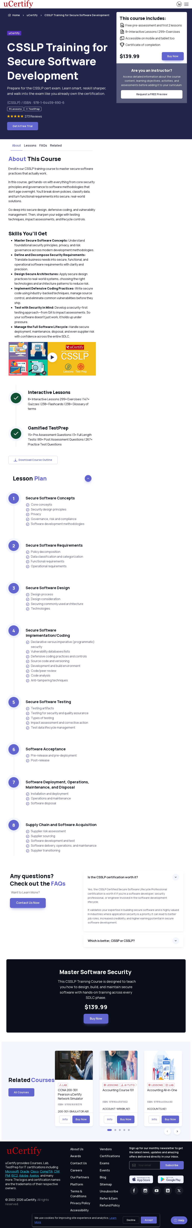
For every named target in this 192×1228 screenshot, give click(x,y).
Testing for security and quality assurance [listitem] (57, 713)
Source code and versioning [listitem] (47, 661)
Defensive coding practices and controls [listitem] (56, 656)
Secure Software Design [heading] (48, 587)
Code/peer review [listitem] (41, 671)
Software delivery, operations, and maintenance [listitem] (61, 845)
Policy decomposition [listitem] (43, 552)
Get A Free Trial (23, 126)
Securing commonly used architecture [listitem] (54, 604)
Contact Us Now (28, 903)
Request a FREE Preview (151, 94)
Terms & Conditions (78, 1193)
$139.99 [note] (96, 1007)
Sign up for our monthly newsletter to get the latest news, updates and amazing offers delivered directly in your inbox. (156, 1152)
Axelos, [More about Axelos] (35, 1175)
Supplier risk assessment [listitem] (46, 831)
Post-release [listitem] (38, 760)
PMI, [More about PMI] (8, 1175)
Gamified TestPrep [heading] (48, 428)
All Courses (21, 1092)
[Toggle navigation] (186, 4)
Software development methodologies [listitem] (55, 524)
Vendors (106, 1149)
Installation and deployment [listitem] (47, 794)
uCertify (32, 15)
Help (179, 1220)
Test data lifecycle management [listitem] (50, 727)
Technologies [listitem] (38, 608)
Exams (104, 1163)
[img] (74, 1065)
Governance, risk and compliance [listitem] (51, 519)
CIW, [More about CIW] (57, 1171)
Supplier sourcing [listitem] (40, 836)
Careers (76, 1170)
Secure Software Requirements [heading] (54, 545)
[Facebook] (134, 1190)
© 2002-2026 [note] (27, 1202)
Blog (103, 1177)
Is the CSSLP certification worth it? (113, 877)
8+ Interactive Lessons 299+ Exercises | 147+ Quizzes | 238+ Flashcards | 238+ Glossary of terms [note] (58, 404)
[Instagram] (145, 1190)
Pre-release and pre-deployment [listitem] (51, 755)
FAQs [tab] (43, 145)
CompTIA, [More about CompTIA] (46, 1171)
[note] (15, 109)
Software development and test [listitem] (50, 841)
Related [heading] (28, 1080)
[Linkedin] (168, 1190)
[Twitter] (179, 1190)
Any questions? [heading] (43, 879)
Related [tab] (56, 145)
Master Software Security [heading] (96, 972)
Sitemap (106, 1184)
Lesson (30, 478)
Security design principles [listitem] (46, 509)
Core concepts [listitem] (39, 504)
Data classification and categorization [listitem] (54, 557)
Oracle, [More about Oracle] (25, 1171)
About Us (76, 1149)
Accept (149, 1220)
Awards (75, 1156)
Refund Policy (110, 1205)
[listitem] (73, 15)
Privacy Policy (80, 1203)
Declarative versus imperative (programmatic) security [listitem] (60, 644)
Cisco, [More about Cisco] (35, 1171)
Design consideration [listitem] (43, 599)
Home (13, 15)
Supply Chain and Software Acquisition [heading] (61, 824)
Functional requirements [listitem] (45, 561)
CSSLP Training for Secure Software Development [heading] (57, 61)
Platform (76, 1184)
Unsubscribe (109, 1191)
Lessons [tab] (30, 145)
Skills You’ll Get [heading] (27, 233)
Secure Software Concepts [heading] (50, 498)
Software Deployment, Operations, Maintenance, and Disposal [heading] (57, 784)
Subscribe (171, 1165)
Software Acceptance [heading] (46, 748)
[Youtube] (156, 1190)
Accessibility (79, 1210)
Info (65, 1119)
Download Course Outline (33, 460)
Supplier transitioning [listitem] (43, 850)
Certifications (110, 1156)
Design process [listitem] (39, 594)
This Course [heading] (34, 159)
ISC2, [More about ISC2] (15, 1175)
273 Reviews (33, 116)
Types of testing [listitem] (40, 718)
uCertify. (30, 1200)
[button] (109, 1130)
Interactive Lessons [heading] (49, 392)
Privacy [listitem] (33, 514)
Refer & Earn (109, 1198)
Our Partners (79, 1177)
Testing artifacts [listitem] (40, 708)
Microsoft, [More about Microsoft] (12, 1171)
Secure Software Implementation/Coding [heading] (48, 633)
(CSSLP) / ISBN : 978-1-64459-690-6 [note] (35, 102)
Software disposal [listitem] (41, 803)
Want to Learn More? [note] (25, 892)
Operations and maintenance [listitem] (48, 798)
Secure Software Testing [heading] (48, 701)
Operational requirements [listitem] (46, 566)
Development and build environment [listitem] (53, 666)
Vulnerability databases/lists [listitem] (48, 651)
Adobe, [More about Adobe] (24, 1175)
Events (105, 1170)
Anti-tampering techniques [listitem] (47, 680)
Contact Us (78, 1163)
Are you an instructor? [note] (151, 70)
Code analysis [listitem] (38, 675)
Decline (131, 1220)
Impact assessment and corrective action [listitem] (57, 723)
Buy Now (96, 1018)
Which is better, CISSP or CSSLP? (111, 941)
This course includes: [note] (143, 18)
